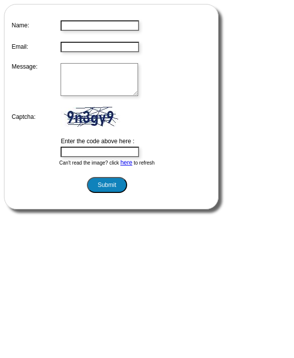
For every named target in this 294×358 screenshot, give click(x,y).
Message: (25, 66)
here (126, 168)
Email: (20, 46)
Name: (20, 25)
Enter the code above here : (97, 147)
